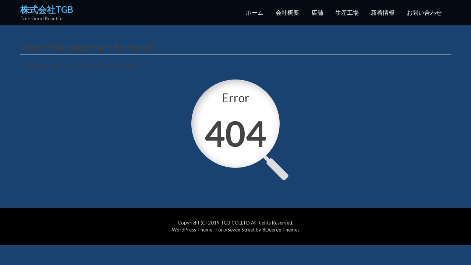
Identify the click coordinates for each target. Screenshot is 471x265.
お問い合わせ (424, 12)
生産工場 (347, 12)
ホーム (254, 12)
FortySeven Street (236, 230)
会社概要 (287, 12)
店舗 (317, 12)
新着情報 (382, 12)
